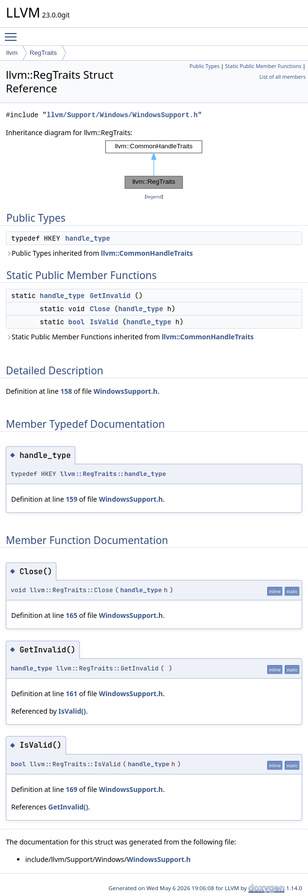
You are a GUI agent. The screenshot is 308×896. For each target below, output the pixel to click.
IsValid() (72, 711)
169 (71, 789)
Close (100, 308)
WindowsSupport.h (125, 391)
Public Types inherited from (99, 253)
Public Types (204, 66)
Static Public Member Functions (263, 66)
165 (71, 615)
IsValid (104, 321)
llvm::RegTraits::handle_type (113, 474)
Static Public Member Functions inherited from (130, 336)
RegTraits (43, 52)
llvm (11, 52)
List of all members (282, 76)
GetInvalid (110, 295)
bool (76, 321)
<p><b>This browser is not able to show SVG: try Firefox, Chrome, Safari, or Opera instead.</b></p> (154, 165)
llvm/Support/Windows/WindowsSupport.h (122, 115)
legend (154, 196)
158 (66, 391)
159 (71, 499)
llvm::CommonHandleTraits (147, 253)
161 (71, 693)
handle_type (87, 238)
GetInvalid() (68, 806)
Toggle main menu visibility (13, 32)
